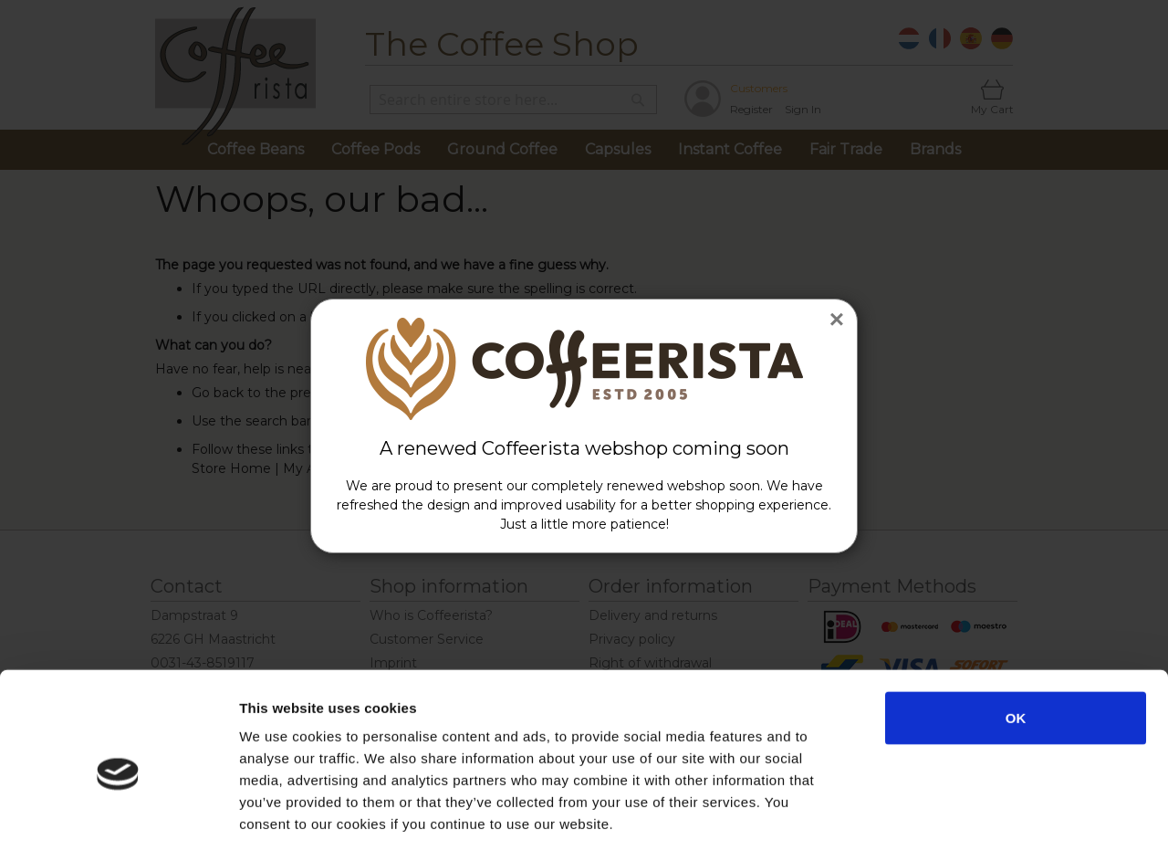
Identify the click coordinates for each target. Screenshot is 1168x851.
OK (1016, 635)
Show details (957, 815)
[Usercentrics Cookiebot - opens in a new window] (118, 815)
